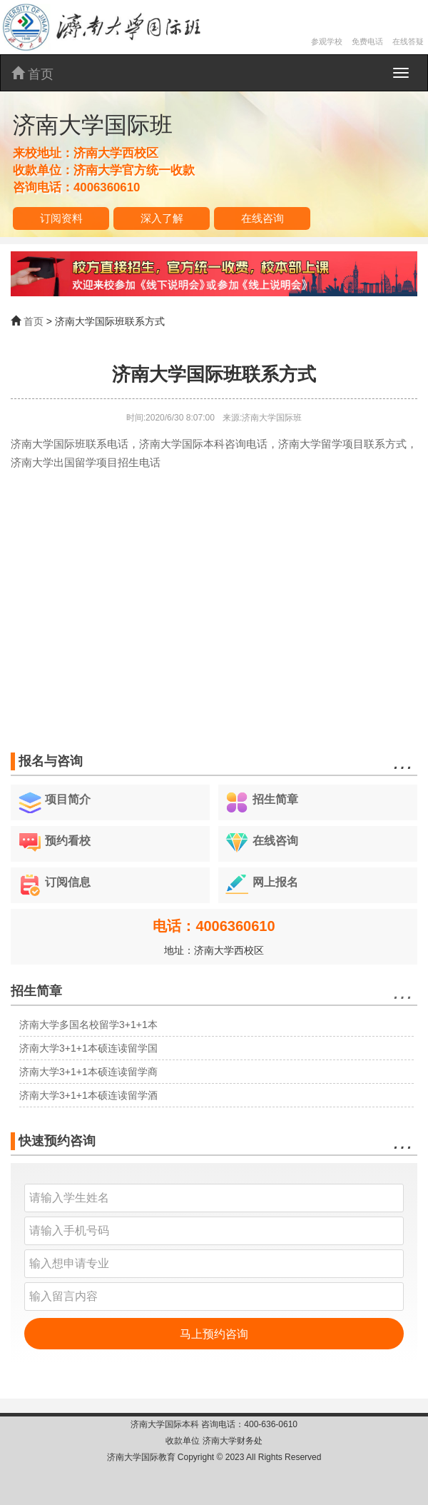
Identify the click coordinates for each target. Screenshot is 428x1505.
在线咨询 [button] (262, 218)
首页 (32, 73)
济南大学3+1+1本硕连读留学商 (88, 1071)
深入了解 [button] (162, 218)
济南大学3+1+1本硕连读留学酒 (88, 1095)
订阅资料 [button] (61, 218)
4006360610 (106, 187)
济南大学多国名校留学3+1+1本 (88, 1024)
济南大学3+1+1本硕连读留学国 (88, 1048)
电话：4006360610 (214, 926)
